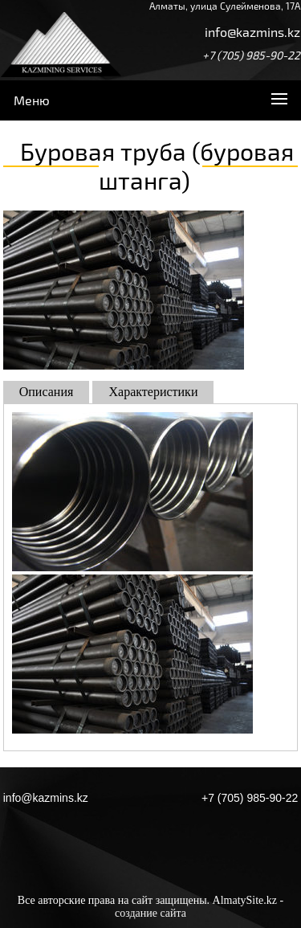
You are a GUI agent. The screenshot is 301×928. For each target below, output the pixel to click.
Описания (46, 392)
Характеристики (152, 392)
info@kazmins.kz (252, 31)
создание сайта (150, 913)
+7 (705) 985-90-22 (251, 55)
